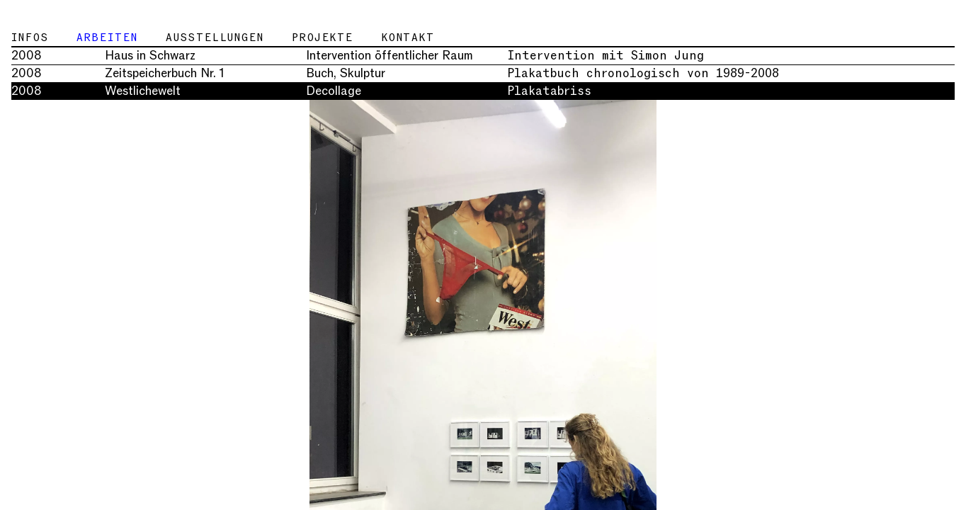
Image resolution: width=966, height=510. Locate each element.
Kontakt (408, 37)
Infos (29, 37)
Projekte (322, 37)
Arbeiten (106, 37)
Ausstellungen (214, 37)
